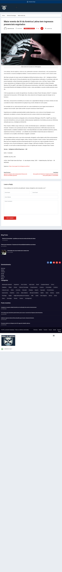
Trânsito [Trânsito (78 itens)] (15, 298)
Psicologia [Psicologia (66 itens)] (4, 295)
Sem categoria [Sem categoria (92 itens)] (43, 295)
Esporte (3, 276)
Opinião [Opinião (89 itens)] (57, 292)
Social (2, 273)
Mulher (2, 270)
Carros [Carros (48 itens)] (52, 284)
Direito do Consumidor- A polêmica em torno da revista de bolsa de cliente (18, 238)
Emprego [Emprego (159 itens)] (31, 290)
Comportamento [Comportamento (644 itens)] (33, 287)
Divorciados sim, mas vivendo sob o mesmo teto (18, 250)
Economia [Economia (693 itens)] (18, 290)
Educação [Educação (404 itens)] (24, 290)
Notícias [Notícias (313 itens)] (52, 292)
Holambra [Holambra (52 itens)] (12, 292)
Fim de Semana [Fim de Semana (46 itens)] (50, 290)
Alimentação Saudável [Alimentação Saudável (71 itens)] (7, 284)
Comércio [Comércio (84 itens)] (55, 287)
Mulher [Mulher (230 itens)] (42, 292)
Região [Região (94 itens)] (10, 295)
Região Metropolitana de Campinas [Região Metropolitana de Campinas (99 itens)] (21, 295)
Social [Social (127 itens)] (55, 295)
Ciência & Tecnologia (11, 15)
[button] (16, 7)
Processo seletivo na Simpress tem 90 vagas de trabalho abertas (15, 323)
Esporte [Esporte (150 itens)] (36, 290)
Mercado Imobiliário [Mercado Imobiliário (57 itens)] (34, 292)
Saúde (2, 275)
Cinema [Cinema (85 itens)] (15, 287)
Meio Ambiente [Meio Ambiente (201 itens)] (24, 292)
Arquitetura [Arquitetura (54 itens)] (16, 284)
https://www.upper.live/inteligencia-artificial (19, 166)
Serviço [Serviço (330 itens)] (50, 295)
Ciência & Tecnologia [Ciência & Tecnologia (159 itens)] (23, 287)
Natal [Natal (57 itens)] (47, 292)
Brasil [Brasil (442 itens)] (37, 284)
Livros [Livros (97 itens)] (17, 292)
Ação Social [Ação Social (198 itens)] (31, 284)
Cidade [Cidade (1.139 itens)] (10, 287)
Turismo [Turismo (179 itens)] (21, 298)
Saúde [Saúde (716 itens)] (37, 295)
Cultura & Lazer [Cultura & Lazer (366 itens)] (5, 290)
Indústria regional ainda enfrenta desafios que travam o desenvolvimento (17, 317)
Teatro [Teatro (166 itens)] (3, 298)
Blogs (2, 278)
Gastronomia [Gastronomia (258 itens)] (5, 292)
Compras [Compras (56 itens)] (42, 287)
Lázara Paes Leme (9, 28)
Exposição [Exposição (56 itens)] (42, 290)
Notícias (3, 268)
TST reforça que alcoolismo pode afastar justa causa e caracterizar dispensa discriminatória (22, 312)
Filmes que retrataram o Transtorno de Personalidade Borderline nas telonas (18, 244)
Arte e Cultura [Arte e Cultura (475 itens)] (24, 284)
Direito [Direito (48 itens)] (12, 290)
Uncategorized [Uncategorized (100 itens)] (28, 298)
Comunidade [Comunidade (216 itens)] (48, 287)
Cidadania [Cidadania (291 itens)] (4, 287)
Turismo (3, 271)
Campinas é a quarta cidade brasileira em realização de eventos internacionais (19, 307)
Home (3, 15)
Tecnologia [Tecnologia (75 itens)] (9, 298)
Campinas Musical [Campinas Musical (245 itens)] (45, 284)
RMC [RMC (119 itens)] (32, 295)
